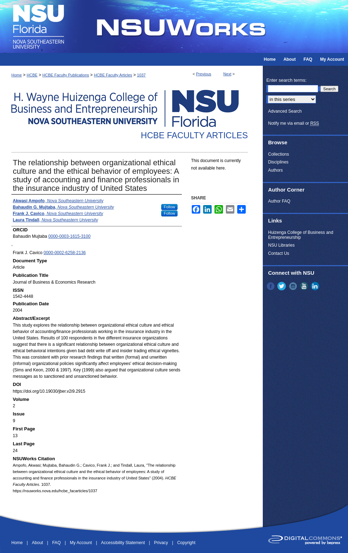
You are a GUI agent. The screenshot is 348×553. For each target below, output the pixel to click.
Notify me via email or (293, 123)
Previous (203, 74)
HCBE (32, 75)
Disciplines (278, 162)
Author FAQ (279, 201)
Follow (169, 207)
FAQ (57, 542)
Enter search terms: (286, 80)
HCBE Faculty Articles (113, 75)
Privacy (161, 542)
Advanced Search (285, 111)
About (38, 542)
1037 (141, 75)
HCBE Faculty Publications (65, 75)
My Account (81, 542)
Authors (275, 170)
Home (16, 75)
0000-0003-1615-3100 (69, 236)
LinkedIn (316, 286)
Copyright (186, 542)
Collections (278, 154)
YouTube (305, 286)
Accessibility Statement (123, 542)
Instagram (294, 286)
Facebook (271, 286)
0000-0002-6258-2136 (65, 252)
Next (227, 74)
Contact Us (278, 253)
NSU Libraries (281, 245)
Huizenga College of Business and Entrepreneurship (300, 235)
